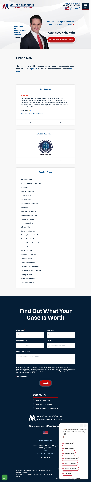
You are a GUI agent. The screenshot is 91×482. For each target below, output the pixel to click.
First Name (20, 330)
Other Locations (26, 282)
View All (45, 457)
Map (45, 450)
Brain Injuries (25, 187)
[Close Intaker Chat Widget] (85, 425)
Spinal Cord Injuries (28, 231)
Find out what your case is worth (61, 40)
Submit (45, 383)
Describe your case (23, 351)
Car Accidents (26, 199)
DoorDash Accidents (28, 211)
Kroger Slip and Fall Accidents (31, 243)
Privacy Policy (30, 373)
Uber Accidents (26, 259)
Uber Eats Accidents (28, 263)
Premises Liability (27, 223)
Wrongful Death (26, 275)
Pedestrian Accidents (28, 219)
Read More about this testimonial (32, 114)
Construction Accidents (29, 203)
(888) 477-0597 (71, 5)
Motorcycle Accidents (29, 215)
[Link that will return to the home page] (45, 418)
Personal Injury (26, 179)
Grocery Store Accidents (30, 235)
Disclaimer (29, 474)
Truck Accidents (27, 251)
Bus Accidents (26, 195)
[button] (30, 123)
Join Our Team (38, 474)
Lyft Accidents (26, 247)
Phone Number (22, 340)
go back (34, 69)
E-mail (49, 340)
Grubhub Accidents (28, 239)
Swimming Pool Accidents (30, 267)
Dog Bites (24, 207)
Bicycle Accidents (27, 191)
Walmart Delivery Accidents (31, 271)
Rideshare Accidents (28, 255)
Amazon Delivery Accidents (31, 183)
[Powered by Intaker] (76, 478)
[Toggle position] (81, 425)
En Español (75, 8)
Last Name (51, 330)
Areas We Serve (27, 278)
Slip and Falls (25, 227)
